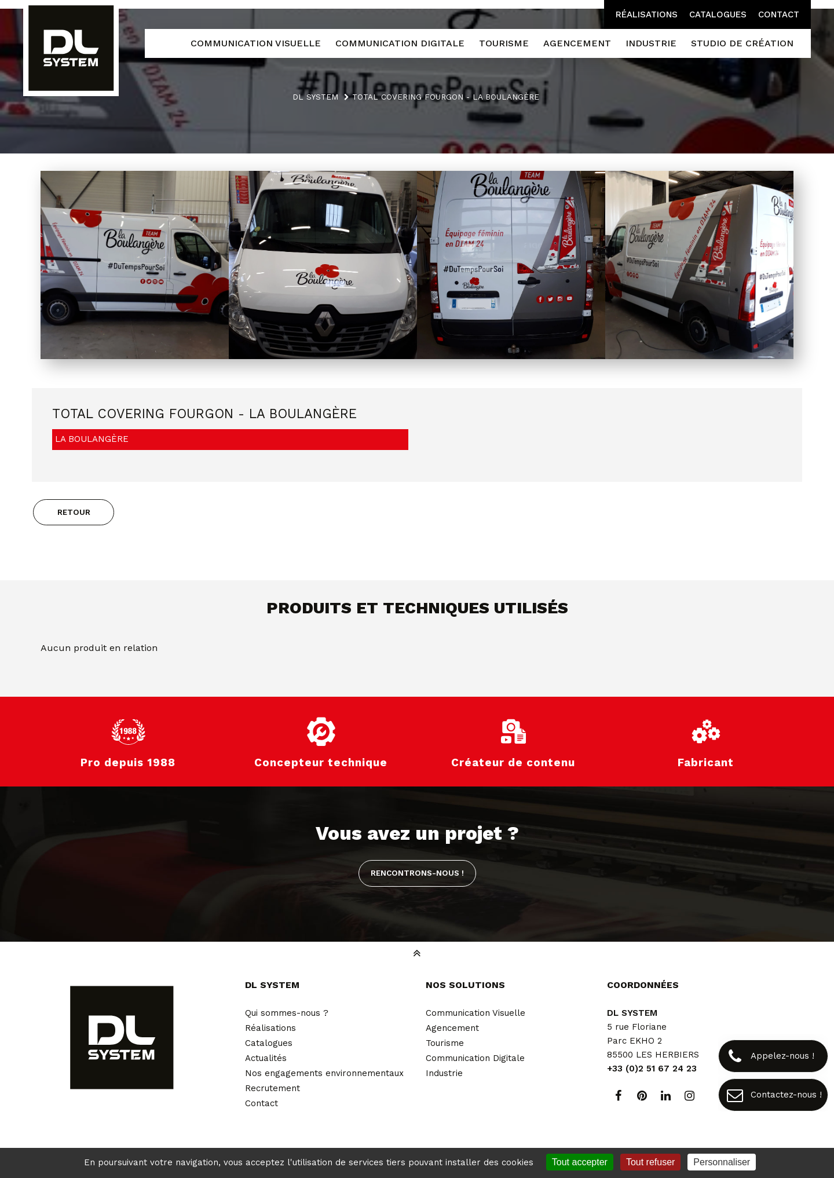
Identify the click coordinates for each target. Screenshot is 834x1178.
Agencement (452, 1028)
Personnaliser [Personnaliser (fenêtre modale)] (721, 1162)
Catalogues (718, 14)
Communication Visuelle (475, 1013)
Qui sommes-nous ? (286, 1013)
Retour (73, 512)
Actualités (266, 1058)
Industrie (444, 1073)
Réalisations (647, 14)
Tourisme (445, 1043)
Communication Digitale (475, 1058)
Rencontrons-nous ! (417, 872)
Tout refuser (650, 1162)
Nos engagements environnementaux (324, 1073)
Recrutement (272, 1088)
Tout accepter (580, 1162)
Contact (778, 14)
